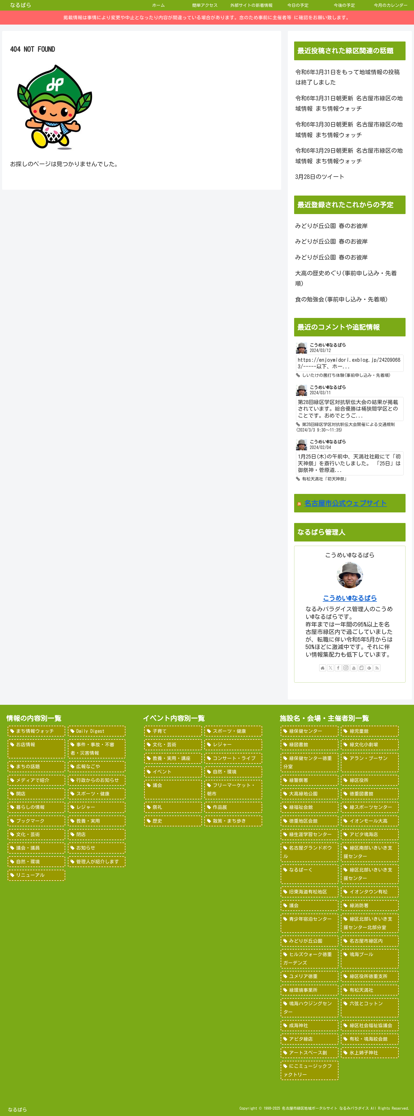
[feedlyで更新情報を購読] (369, 667)
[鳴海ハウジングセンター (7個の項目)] (309, 1007)
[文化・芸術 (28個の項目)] (36, 834)
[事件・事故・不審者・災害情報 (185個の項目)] (96, 748)
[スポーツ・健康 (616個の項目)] (233, 731)
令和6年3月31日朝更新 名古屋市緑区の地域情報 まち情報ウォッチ (349, 103)
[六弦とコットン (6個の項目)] (369, 1007)
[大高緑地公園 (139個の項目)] (309, 793)
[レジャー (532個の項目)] (233, 744)
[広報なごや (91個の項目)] (96, 766)
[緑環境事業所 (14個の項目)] (309, 990)
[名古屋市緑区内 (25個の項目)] (369, 941)
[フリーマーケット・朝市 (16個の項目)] (233, 789)
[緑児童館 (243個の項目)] (369, 731)
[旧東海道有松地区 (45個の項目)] (309, 891)
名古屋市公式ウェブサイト (345, 503)
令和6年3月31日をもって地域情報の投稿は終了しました (347, 77)
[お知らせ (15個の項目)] (96, 848)
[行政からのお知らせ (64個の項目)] (96, 780)
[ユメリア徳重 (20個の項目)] (309, 976)
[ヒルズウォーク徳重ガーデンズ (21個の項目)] (309, 958)
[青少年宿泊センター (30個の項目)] (309, 923)
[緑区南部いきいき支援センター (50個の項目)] (369, 852)
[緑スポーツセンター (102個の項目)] (369, 807)
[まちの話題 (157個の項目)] (36, 766)
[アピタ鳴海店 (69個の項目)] (369, 834)
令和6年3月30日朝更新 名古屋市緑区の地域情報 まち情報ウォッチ (349, 130)
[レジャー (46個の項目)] (96, 807)
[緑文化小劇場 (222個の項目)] (369, 744)
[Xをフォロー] (330, 667)
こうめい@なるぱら (350, 598)
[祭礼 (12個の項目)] (173, 807)
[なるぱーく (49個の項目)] (309, 874)
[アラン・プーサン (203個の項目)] (369, 762)
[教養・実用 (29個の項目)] (96, 821)
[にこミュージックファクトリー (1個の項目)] (309, 1070)
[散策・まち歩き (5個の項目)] (233, 821)
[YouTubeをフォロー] (353, 667)
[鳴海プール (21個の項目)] (369, 958)
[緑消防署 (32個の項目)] (369, 905)
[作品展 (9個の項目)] (233, 807)
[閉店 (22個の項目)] (96, 834)
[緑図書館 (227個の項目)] (309, 744)
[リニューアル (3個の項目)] (36, 875)
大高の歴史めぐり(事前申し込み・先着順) (346, 278)
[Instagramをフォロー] (345, 667)
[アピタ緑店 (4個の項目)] (309, 1039)
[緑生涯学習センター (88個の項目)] (309, 834)
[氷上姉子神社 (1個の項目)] (369, 1052)
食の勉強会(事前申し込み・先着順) (341, 299)
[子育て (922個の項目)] (173, 731)
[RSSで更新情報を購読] (377, 667)
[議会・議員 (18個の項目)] (36, 848)
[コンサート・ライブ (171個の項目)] (233, 758)
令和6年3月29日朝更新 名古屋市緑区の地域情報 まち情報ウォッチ (349, 156)
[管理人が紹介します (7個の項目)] (96, 861)
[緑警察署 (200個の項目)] (309, 780)
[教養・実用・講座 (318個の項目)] (173, 758)
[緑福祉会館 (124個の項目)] (309, 807)
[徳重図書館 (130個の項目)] (369, 793)
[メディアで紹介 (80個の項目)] (36, 780)
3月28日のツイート (320, 177)
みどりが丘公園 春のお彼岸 (331, 226)
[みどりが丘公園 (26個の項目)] (309, 941)
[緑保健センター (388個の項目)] (309, 731)
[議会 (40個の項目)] (309, 905)
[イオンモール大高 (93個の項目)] (369, 821)
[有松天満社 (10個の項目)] (369, 990)
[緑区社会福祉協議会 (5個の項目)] (369, 1025)
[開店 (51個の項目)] (36, 793)
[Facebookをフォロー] (338, 667)
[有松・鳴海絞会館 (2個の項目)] (369, 1039)
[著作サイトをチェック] (322, 667)
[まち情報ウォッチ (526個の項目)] (36, 731)
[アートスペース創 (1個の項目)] (309, 1052)
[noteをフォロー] (361, 667)
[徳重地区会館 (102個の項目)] (309, 821)
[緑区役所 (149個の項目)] (369, 780)
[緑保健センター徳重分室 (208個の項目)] (309, 762)
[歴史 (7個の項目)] (173, 821)
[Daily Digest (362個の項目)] (96, 731)
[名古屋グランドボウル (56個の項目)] (309, 852)
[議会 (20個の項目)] (173, 789)
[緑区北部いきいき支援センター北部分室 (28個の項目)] (369, 923)
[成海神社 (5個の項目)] (309, 1025)
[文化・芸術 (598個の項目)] (173, 744)
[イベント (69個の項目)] (173, 771)
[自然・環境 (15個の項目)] (36, 861)
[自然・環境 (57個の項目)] (233, 771)
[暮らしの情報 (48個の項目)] (36, 807)
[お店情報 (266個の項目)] (36, 748)
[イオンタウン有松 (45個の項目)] (369, 891)
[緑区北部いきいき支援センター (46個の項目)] (369, 874)
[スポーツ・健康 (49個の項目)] (96, 793)
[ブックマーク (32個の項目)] (36, 821)
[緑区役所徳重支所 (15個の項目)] (369, 976)
